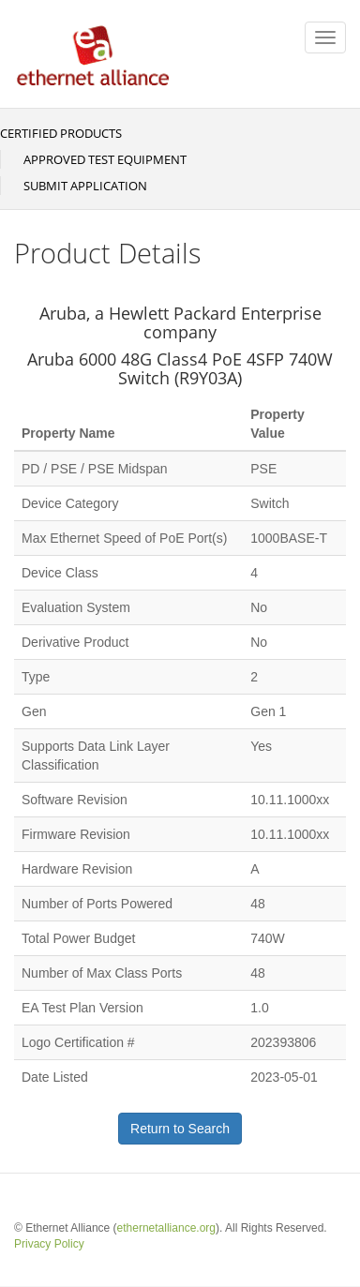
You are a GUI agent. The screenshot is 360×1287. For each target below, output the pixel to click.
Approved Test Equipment (105, 159)
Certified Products (61, 133)
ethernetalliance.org (166, 1228)
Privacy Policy (49, 1243)
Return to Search (180, 1128)
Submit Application (85, 185)
